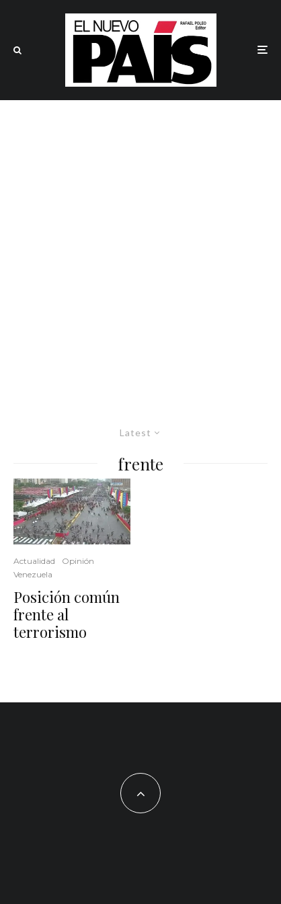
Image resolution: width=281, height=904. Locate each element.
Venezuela (32, 574)
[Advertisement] (140, 247)
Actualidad (34, 561)
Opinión (78, 561)
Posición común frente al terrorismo (66, 614)
